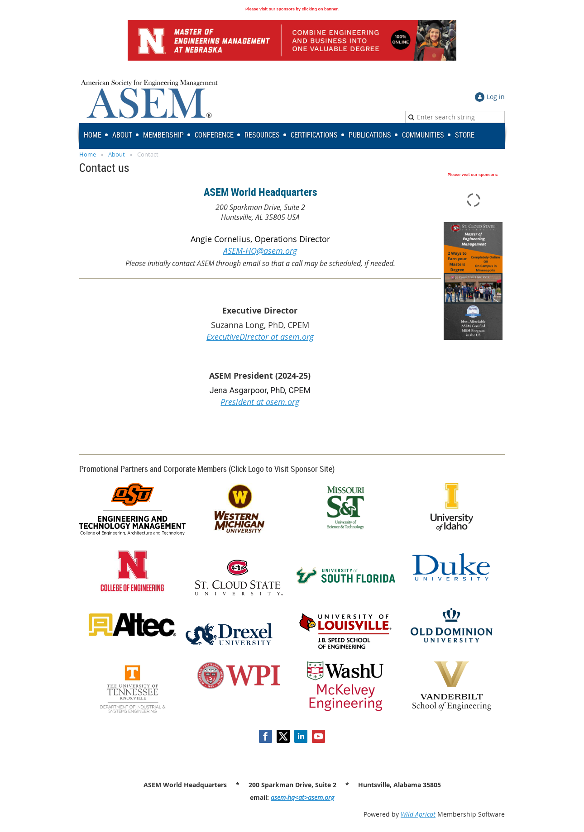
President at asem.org (259, 401)
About (116, 154)
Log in (496, 96)
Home (87, 154)
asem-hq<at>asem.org (302, 797)
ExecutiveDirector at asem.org (260, 336)
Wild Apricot (418, 814)
